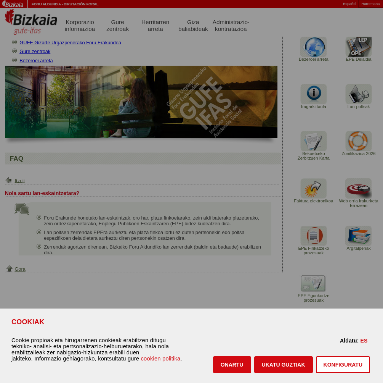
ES (363, 341)
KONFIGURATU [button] (343, 365)
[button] (232, 364)
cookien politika (161, 359)
